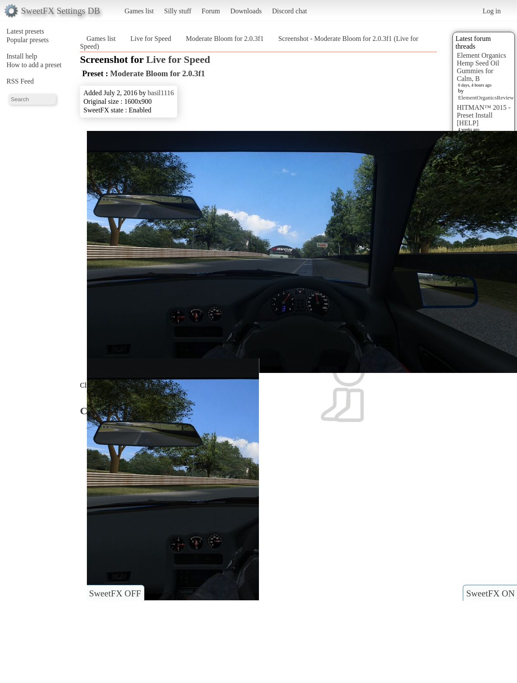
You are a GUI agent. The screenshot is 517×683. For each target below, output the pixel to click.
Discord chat (289, 11)
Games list (139, 11)
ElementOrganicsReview (486, 97)
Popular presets (27, 39)
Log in (492, 11)
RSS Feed (20, 81)
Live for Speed (150, 38)
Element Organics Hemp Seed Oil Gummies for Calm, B (481, 67)
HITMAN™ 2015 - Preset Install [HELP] (484, 115)
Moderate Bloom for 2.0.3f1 (225, 38)
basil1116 (161, 92)
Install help (21, 56)
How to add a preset (34, 64)
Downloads (246, 11)
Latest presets (25, 31)
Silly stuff (177, 11)
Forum (211, 11)
